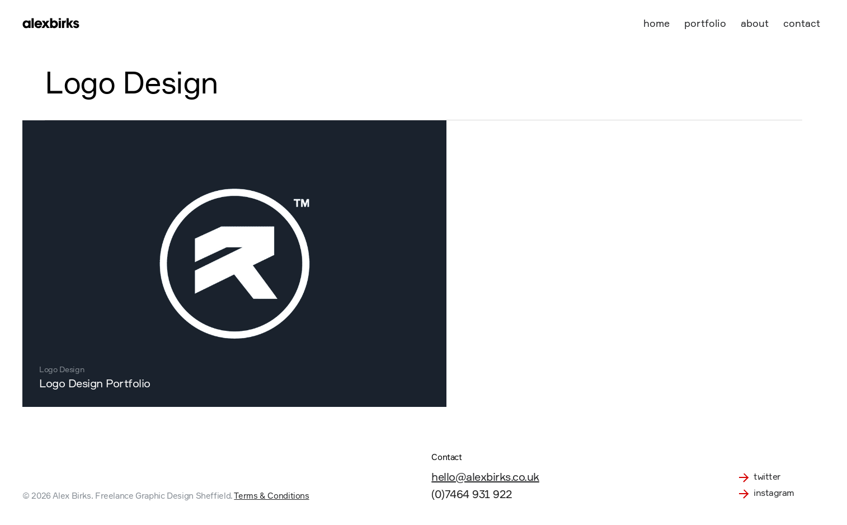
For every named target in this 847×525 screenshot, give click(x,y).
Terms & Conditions (271, 495)
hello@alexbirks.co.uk (485, 477)
